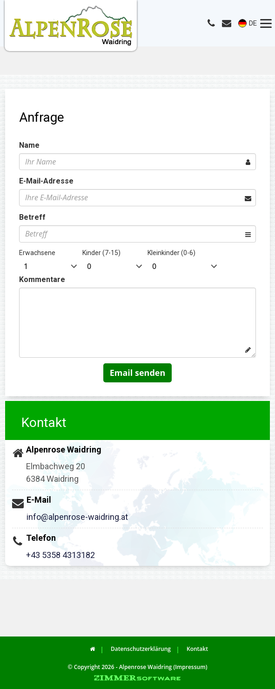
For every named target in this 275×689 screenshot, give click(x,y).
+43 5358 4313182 (60, 555)
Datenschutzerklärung (141, 649)
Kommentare (42, 279)
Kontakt (197, 649)
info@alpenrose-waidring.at (77, 517)
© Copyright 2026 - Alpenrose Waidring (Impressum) (138, 667)
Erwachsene (37, 252)
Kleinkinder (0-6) (171, 252)
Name (29, 145)
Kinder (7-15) (101, 252)
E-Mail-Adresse (46, 181)
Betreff (32, 217)
